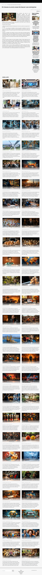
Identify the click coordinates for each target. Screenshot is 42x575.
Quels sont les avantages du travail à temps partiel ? (30, 207)
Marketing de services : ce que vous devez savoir (11, 265)
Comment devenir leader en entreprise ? (30, 361)
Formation (21, 572)
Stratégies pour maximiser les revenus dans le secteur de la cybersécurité (11, 128)
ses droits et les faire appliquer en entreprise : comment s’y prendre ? (11, 168)
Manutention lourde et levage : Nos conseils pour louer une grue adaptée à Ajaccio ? (11, 342)
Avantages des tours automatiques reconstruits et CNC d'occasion (36, 66)
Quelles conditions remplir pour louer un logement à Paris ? (30, 187)
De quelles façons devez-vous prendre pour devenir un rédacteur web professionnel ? (30, 518)
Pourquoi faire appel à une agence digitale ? (31, 497)
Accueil (3, 4)
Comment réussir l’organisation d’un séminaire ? (29, 401)
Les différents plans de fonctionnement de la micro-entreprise (11, 459)
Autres (6, 4)
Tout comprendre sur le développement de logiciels (11, 381)
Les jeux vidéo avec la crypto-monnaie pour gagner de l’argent (11, 556)
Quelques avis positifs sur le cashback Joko (11, 322)
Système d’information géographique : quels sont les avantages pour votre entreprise (11, 226)
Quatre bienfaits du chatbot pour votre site (11, 517)
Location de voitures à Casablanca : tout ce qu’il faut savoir (11, 303)
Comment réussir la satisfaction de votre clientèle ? (30, 440)
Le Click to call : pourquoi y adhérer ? (29, 536)
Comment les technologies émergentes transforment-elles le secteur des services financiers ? (36, 38)
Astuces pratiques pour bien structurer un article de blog (30, 284)
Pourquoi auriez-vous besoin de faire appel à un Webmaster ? (31, 421)
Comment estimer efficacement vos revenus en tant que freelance (35, 53)
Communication (21, 571)
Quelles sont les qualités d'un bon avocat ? (30, 225)
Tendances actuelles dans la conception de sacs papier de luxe (35, 23)
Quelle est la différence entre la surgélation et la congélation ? (30, 459)
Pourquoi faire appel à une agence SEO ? (30, 303)
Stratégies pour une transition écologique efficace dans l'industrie (11, 148)
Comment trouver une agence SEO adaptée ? (11, 439)
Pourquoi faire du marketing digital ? (29, 167)
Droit (21, 570)
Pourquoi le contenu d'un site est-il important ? (29, 323)
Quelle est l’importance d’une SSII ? (9, 186)
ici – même (3, 28)
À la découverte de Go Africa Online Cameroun (29, 479)
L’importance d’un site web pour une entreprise (10, 362)
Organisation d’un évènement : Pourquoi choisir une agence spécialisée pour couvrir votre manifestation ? (31, 381)
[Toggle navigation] (2, 1)
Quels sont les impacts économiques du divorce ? (30, 245)
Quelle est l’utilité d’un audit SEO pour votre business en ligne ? (11, 498)
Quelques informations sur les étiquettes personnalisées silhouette (10, 421)
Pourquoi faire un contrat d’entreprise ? (10, 206)
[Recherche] (7, 571)
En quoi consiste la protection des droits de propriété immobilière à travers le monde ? (30, 265)
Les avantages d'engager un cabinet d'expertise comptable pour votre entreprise (30, 128)
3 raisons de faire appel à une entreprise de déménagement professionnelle (30, 556)
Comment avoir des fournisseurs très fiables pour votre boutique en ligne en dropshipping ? (11, 246)
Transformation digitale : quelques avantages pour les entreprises (9, 401)
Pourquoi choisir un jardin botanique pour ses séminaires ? (11, 284)
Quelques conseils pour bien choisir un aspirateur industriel (10, 479)
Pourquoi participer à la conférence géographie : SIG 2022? (9, 537)
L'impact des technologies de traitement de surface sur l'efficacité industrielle (30, 148)
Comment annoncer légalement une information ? (29, 342)
